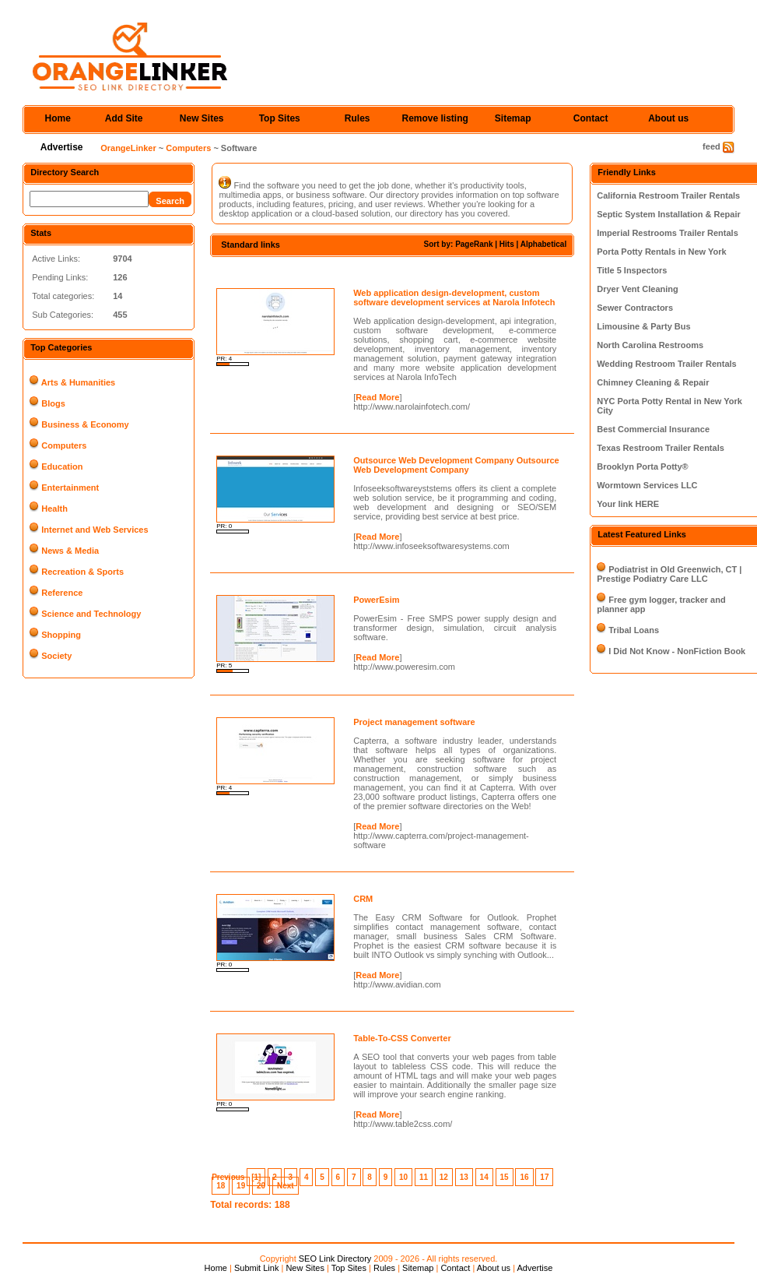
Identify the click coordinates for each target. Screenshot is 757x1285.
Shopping (61, 634)
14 (484, 1177)
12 (444, 1177)
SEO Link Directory (335, 1258)
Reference (61, 592)
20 (261, 1185)
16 (524, 1177)
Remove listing (435, 118)
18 (220, 1185)
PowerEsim (376, 599)
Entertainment (70, 487)
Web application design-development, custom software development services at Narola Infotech (454, 297)
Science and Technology (91, 613)
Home (58, 118)
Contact (590, 118)
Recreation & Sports (82, 571)
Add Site (124, 118)
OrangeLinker (128, 148)
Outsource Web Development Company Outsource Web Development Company (456, 465)
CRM (363, 898)
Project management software (414, 722)
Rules (357, 118)
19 (241, 1185)
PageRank (473, 244)
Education (61, 466)
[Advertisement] (392, 270)
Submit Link (256, 1268)
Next (285, 1185)
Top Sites (279, 118)
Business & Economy (84, 424)
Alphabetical (543, 244)
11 (423, 1177)
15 (504, 1177)
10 (403, 1177)
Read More (377, 397)
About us (668, 118)
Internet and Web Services (94, 529)
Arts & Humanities (78, 382)
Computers (188, 148)
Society (56, 655)
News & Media (70, 550)
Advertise (61, 147)
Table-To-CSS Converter (402, 1038)
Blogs (53, 403)
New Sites (202, 118)
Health (54, 508)
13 (464, 1177)
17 (544, 1177)
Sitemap (513, 118)
